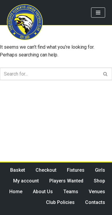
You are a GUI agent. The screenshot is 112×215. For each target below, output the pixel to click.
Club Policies (60, 202)
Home (15, 191)
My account (26, 181)
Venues (97, 191)
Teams (70, 191)
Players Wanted (66, 181)
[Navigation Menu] (98, 12)
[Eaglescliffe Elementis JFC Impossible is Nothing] (25, 22)
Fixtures (76, 170)
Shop (99, 181)
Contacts (95, 202)
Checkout (46, 170)
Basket (17, 170)
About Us (43, 191)
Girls (100, 170)
